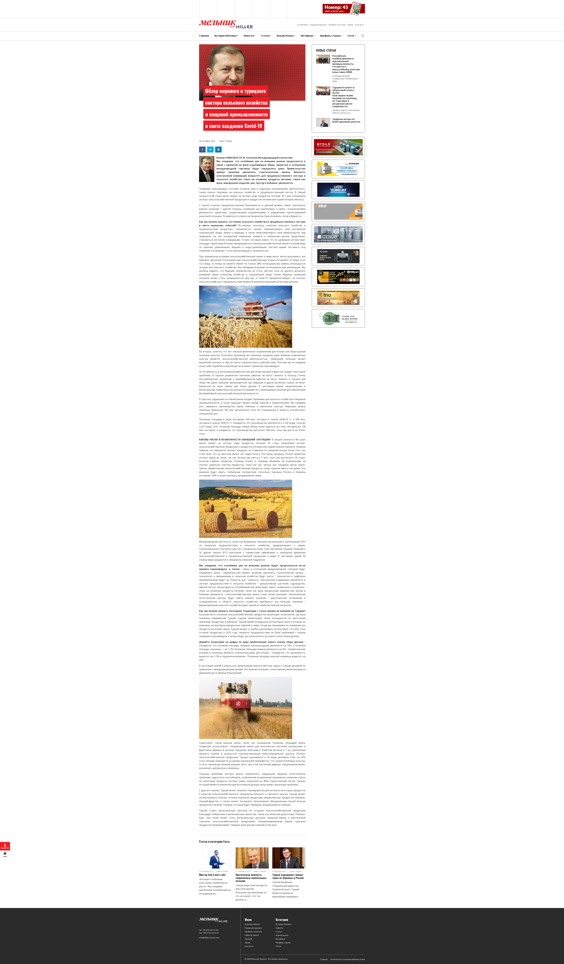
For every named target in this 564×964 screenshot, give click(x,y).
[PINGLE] (338, 168)
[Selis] (338, 211)
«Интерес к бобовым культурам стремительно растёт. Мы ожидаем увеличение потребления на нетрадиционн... (215, 886)
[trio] (338, 297)
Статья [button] (265, 35)
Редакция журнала (318, 24)
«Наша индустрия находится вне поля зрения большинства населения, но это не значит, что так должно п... (251, 892)
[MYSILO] (338, 147)
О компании (302, 24)
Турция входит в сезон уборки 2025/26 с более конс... (346, 111)
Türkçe (278, 9)
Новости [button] (249, 35)
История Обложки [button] (225, 35)
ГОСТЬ (278, 946)
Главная (204, 35)
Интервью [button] (307, 35)
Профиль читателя (337, 24)
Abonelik (248, 939)
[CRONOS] (338, 189)
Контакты (359, 24)
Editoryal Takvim (252, 935)
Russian (261, 9)
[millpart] (338, 276)
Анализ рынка (282, 935)
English (207, 9)
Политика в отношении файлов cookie (348, 959)
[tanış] (338, 256)
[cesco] (338, 234)
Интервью (280, 939)
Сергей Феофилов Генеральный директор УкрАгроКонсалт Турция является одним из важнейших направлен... (285, 889)
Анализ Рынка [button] (285, 35)
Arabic (243, 9)
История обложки (283, 924)
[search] (362, 35)
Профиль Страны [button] (330, 35)
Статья (279, 931)
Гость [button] (351, 35)
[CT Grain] (338, 318)
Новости (279, 928)
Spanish (225, 9)
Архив (350, 24)
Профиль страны (283, 942)
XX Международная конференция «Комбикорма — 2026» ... (346, 79)
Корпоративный (252, 924)
